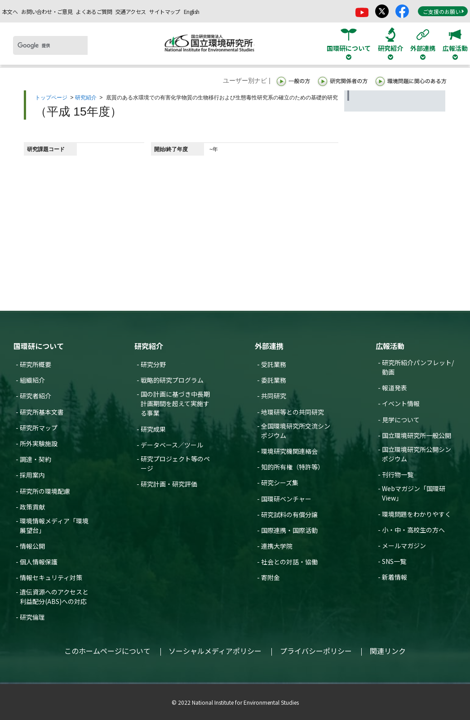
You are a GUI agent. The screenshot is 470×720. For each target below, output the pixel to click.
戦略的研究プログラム (172, 380)
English (192, 11)
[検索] (50, 45)
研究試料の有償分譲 (289, 514)
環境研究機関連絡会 (289, 451)
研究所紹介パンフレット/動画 (418, 367)
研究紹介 (86, 97)
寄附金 (270, 577)
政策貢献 (32, 506)
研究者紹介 (35, 395)
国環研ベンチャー (286, 498)
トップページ (51, 97)
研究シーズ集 (279, 482)
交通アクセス (130, 11)
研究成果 (153, 429)
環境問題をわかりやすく (416, 514)
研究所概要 (35, 364)
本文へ (10, 11)
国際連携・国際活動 (289, 530)
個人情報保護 (39, 561)
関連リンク (388, 650)
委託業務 (273, 380)
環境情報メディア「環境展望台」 (54, 525)
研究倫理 (32, 617)
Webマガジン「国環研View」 (413, 493)
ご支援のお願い (443, 11)
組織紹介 (32, 380)
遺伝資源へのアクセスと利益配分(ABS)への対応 (54, 596)
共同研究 (273, 395)
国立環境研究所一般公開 (416, 435)
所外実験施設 (39, 443)
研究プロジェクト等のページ (175, 463)
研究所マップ (39, 427)
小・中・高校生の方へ (413, 529)
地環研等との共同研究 (292, 411)
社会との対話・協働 (289, 561)
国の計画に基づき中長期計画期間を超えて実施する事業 (175, 403)
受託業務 (273, 364)
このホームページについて (107, 650)
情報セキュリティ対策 (51, 577)
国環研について (38, 345)
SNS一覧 (394, 561)
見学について (401, 419)
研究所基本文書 (42, 411)
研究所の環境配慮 (45, 491)
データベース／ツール (172, 444)
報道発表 (394, 387)
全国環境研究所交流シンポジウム (295, 430)
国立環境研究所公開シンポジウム (416, 454)
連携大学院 (277, 545)
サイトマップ (164, 11)
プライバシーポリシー (316, 650)
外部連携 (269, 345)
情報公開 (32, 545)
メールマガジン (404, 545)
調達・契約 (35, 459)
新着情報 (394, 576)
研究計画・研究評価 (169, 483)
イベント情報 (401, 403)
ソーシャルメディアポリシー (215, 650)
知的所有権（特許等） (292, 466)
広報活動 (390, 345)
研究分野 (153, 364)
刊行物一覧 (397, 474)
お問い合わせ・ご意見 (46, 11)
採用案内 (32, 474)
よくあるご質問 (94, 11)
